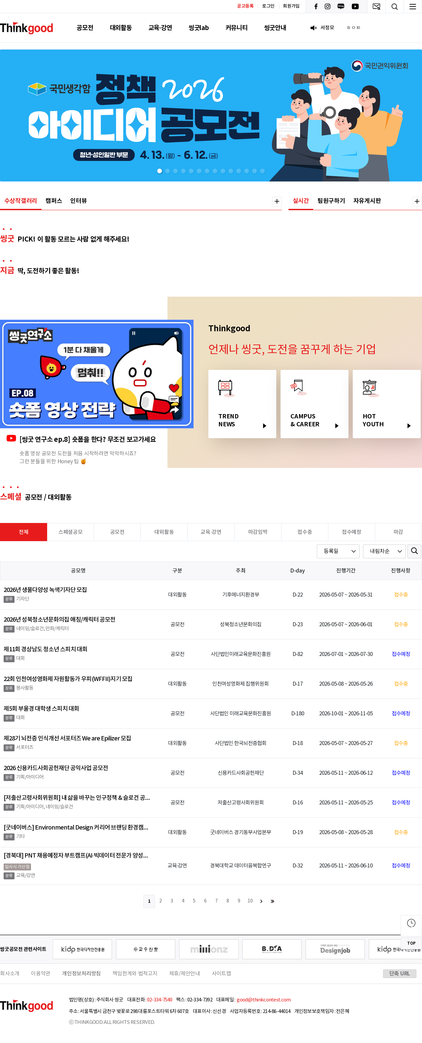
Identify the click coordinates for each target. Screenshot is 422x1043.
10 (250, 901)
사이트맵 (221, 974)
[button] (159, 171)
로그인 (268, 6)
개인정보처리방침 (81, 974)
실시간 (301, 201)
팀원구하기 (331, 201)
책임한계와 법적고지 (135, 974)
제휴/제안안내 (184, 974)
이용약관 (40, 974)
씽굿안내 (275, 28)
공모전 (84, 28)
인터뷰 (78, 201)
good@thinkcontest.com (263, 1000)
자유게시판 (367, 201)
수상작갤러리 (21, 201)
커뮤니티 (237, 28)
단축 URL (399, 973)
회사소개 (9, 974)
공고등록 (245, 6)
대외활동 (121, 28)
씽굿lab (199, 28)
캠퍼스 (53, 201)
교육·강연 (160, 28)
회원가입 (291, 6)
